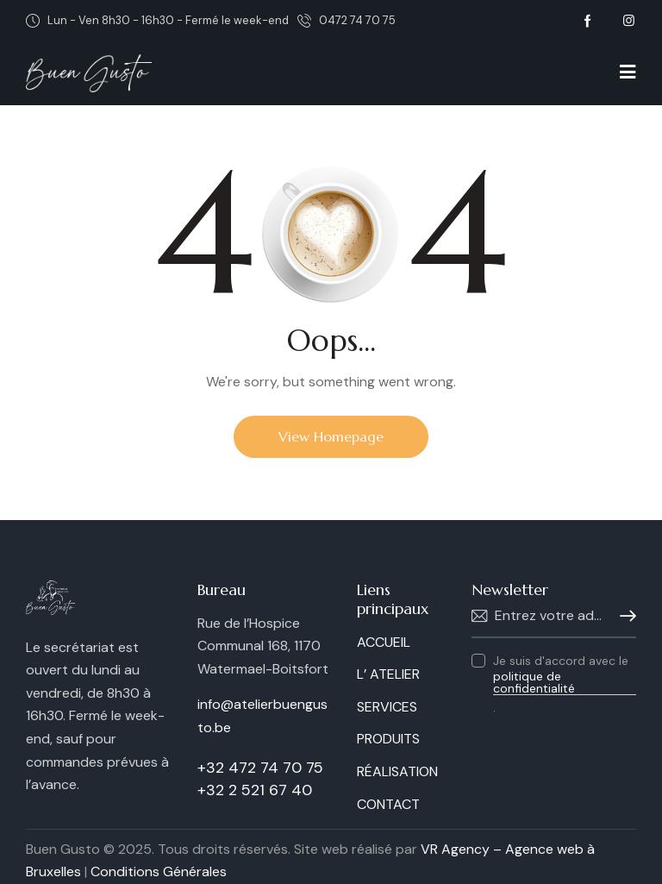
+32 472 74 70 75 (260, 767)
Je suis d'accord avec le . (564, 684)
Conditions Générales (159, 871)
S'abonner (623, 616)
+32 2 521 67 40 (254, 790)
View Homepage (331, 436)
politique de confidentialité (534, 682)
